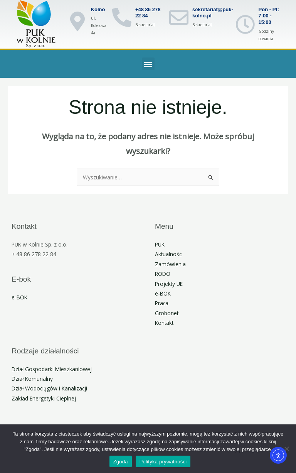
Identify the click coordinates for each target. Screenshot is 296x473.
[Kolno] (77, 21)
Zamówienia (170, 264)
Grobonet (166, 313)
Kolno (98, 9)
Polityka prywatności (163, 462)
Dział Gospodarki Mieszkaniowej (52, 369)
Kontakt (164, 322)
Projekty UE (169, 283)
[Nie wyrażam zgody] (286, 449)
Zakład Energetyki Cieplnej (44, 398)
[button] (148, 63)
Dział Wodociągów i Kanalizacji (49, 388)
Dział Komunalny (32, 378)
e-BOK (19, 297)
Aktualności (169, 254)
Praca (161, 303)
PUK (160, 244)
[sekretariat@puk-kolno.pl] (178, 17)
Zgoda (120, 462)
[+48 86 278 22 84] (121, 17)
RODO (162, 273)
